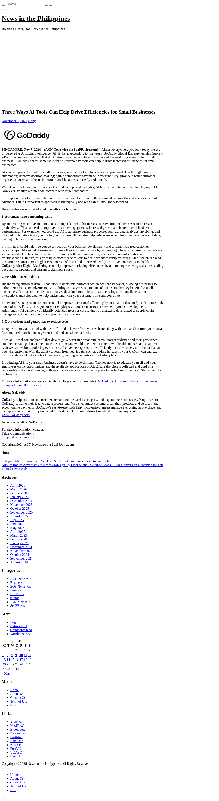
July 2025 (17, 520)
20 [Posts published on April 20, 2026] (4, 664)
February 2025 (20, 539)
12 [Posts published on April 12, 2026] (29, 655)
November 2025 (21, 504)
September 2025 (21, 512)
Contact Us (18, 697)
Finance (15, 590)
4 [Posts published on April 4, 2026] (24, 650)
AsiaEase (16, 741)
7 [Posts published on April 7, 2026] (7, 655)
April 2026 (17, 485)
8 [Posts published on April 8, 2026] (12, 655)
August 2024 (19, 562)
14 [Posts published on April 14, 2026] (8, 659)
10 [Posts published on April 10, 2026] (21, 655)
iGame (14, 598)
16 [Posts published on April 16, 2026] (17, 659)
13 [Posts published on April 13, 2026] (4, 659)
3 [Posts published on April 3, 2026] (20, 650)
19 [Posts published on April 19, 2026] (29, 659)
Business (16, 582)
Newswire (17, 733)
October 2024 (19, 554)
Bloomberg (18, 729)
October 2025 (19, 508)
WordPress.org (20, 634)
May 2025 (17, 528)
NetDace (16, 745)
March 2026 (18, 489)
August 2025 (19, 516)
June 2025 (17, 524)
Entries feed (18, 626)
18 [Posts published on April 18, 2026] (25, 659)
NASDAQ (17, 725)
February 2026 (20, 493)
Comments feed (21, 630)
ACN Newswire (21, 579)
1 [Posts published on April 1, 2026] (12, 650)
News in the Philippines (36, 18)
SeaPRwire (17, 605)
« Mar (6, 673)
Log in (14, 622)
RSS (13, 705)
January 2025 (19, 543)
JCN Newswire (20, 602)
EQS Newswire (20, 586)
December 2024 (21, 547)
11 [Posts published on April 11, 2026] (25, 655)
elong (32, 121)
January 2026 (19, 497)
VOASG (16, 752)
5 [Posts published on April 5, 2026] (29, 650)
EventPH (16, 756)
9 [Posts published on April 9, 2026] (16, 655)
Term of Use (18, 701)
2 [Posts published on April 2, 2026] (16, 650)
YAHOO (16, 722)
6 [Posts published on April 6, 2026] (3, 655)
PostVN (15, 748)
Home (14, 690)
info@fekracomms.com (18, 437)
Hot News (17, 594)
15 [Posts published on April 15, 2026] (12, 659)
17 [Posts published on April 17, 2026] (21, 659)
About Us (17, 694)
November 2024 (21, 551)
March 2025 (18, 535)
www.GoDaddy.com (16, 415)
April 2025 (17, 531)
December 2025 (21, 501)
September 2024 (21, 558)
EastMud (16, 737)
